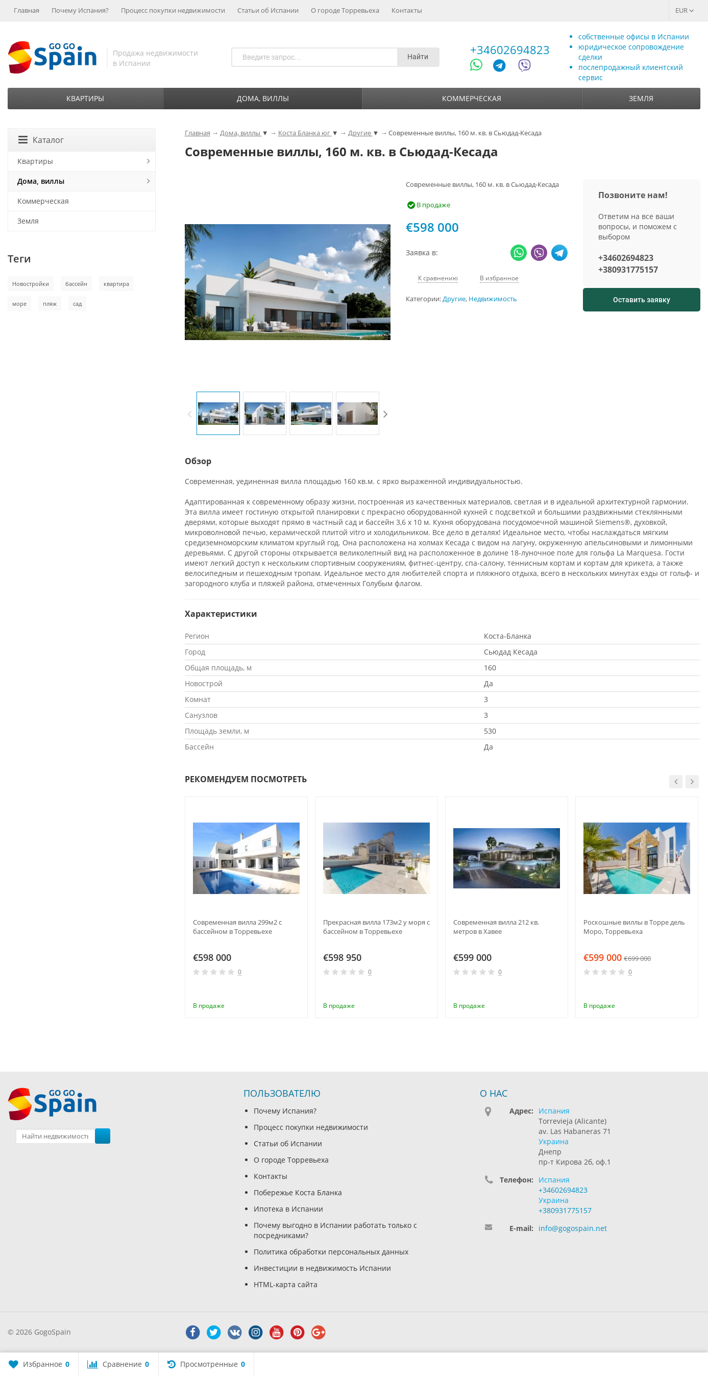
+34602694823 (510, 49)
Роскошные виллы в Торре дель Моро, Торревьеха (634, 927)
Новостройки (30, 283)
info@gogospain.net (573, 1228)
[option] (218, 413)
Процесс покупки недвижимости (173, 10)
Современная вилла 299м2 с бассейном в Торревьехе (237, 927)
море (19, 303)
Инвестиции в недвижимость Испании (322, 1268)
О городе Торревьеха (345, 10)
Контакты (407, 10)
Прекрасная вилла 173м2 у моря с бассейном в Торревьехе (376, 927)
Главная (26, 10)
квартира (116, 283)
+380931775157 (628, 269)
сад (77, 303)
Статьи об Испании (268, 10)
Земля (641, 98)
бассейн (76, 283)
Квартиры (85, 98)
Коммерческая (471, 98)
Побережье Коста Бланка (298, 1192)
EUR (684, 10)
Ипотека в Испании (288, 1209)
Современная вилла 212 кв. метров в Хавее (496, 927)
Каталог (41, 140)
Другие (454, 299)
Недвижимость (493, 299)
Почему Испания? (80, 10)
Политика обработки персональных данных (331, 1252)
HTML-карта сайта (286, 1284)
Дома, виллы (263, 98)
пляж (50, 303)
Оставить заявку (641, 300)
